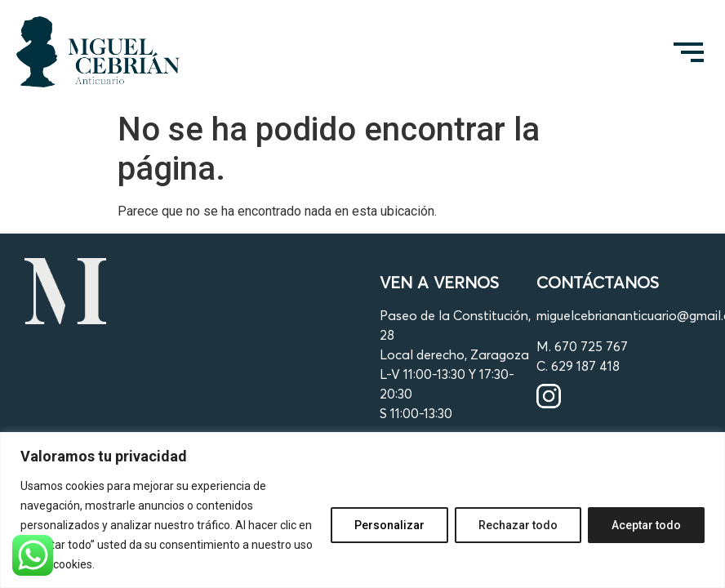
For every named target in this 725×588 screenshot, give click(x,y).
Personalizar (389, 525)
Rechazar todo (518, 525)
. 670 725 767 (588, 346)
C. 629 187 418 (578, 366)
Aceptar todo (646, 525)
